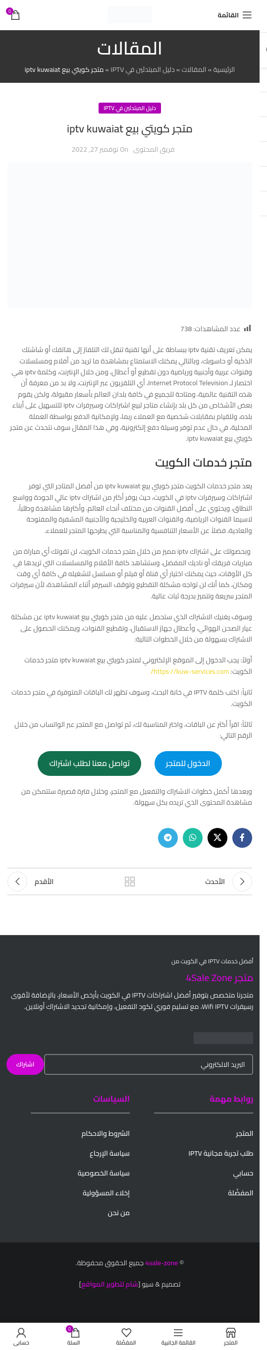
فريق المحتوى (153, 149)
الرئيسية (224, 69)
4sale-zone (161, 1262)
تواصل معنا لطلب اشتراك (89, 763)
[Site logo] (129, 14)
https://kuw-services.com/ (190, 671)
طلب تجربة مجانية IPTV (220, 1153)
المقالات (193, 69)
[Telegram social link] (168, 838)
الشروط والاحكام (105, 1133)
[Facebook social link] (242, 838)
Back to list (130, 881)
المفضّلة (240, 1192)
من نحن (119, 1212)
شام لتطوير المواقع (109, 1284)
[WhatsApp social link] (193, 838)
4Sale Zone (209, 977)
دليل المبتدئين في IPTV (142, 69)
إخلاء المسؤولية (106, 1192)
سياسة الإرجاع (110, 1153)
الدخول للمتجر (188, 763)
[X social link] (217, 838)
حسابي (243, 1173)
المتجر (244, 1133)
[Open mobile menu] (235, 15)
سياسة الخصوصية (104, 1173)
